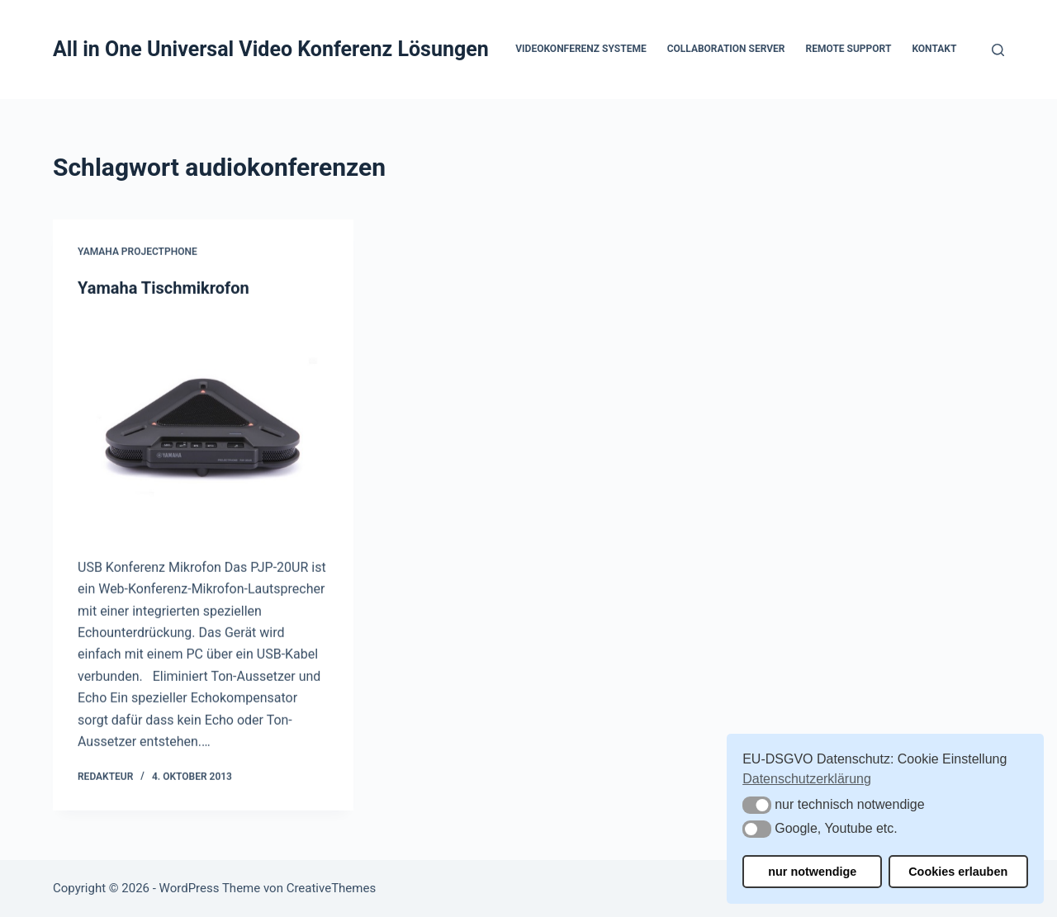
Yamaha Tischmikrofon (163, 288)
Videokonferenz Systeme (580, 48)
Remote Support (849, 48)
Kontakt (934, 48)
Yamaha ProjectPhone (137, 252)
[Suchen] (998, 50)
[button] (756, 805)
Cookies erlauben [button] (957, 871)
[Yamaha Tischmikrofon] (203, 428)
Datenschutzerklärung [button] (806, 779)
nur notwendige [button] (812, 871)
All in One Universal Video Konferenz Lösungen (271, 49)
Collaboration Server (726, 48)
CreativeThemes (332, 888)
